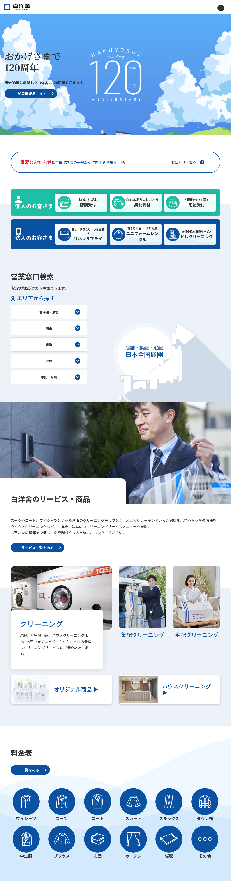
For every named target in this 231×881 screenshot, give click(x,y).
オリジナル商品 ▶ (76, 689)
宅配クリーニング (196, 635)
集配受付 (142, 203)
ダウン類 (205, 818)
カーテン (133, 856)
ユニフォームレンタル (142, 234)
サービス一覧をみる (37, 547)
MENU (220, 8)
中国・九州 (49, 377)
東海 (49, 344)
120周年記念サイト (30, 93)
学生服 (26, 856)
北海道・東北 (48, 312)
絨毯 (169, 856)
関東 (49, 328)
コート (98, 818)
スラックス (169, 818)
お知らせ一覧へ (183, 162)
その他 (205, 856)
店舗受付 (88, 203)
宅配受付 (197, 203)
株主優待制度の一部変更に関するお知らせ (70, 162)
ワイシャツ (26, 818)
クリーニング (41, 623)
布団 (98, 856)
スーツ (62, 818)
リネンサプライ (88, 234)
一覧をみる (30, 770)
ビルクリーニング (197, 234)
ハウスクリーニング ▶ (186, 689)
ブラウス (62, 856)
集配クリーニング (142, 635)
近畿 (49, 361)
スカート (133, 818)
